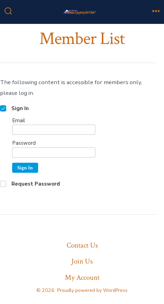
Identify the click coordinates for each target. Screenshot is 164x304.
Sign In (25, 167)
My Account (82, 277)
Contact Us (82, 245)
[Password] (53, 152)
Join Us (82, 261)
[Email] (53, 130)
